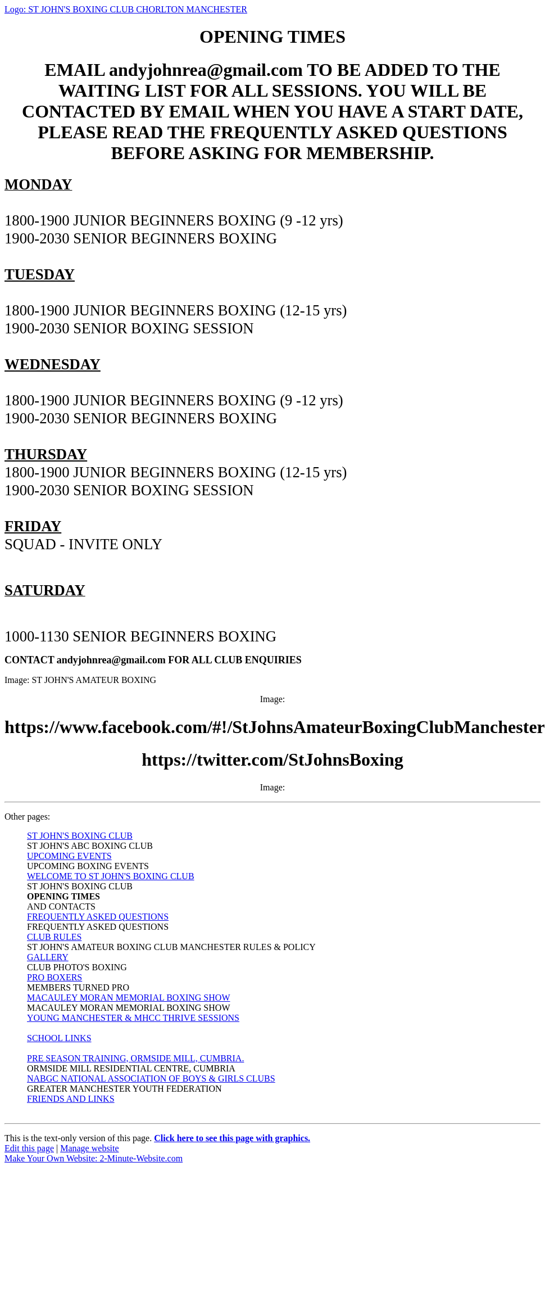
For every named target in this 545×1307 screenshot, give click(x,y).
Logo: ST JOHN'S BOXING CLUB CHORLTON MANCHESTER (125, 9)
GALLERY (48, 957)
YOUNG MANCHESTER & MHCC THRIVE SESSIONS (133, 1018)
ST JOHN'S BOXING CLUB (80, 835)
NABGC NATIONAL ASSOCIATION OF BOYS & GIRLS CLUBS (151, 1078)
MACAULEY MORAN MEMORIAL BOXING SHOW (128, 997)
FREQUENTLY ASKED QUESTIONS (98, 916)
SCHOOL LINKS (59, 1038)
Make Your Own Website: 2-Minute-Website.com (93, 1158)
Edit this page (29, 1148)
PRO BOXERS (54, 977)
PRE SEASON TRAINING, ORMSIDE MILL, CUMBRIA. (135, 1058)
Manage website (89, 1148)
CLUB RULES (54, 937)
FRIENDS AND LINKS (71, 1099)
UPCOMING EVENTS (69, 856)
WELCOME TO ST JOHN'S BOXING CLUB (110, 876)
